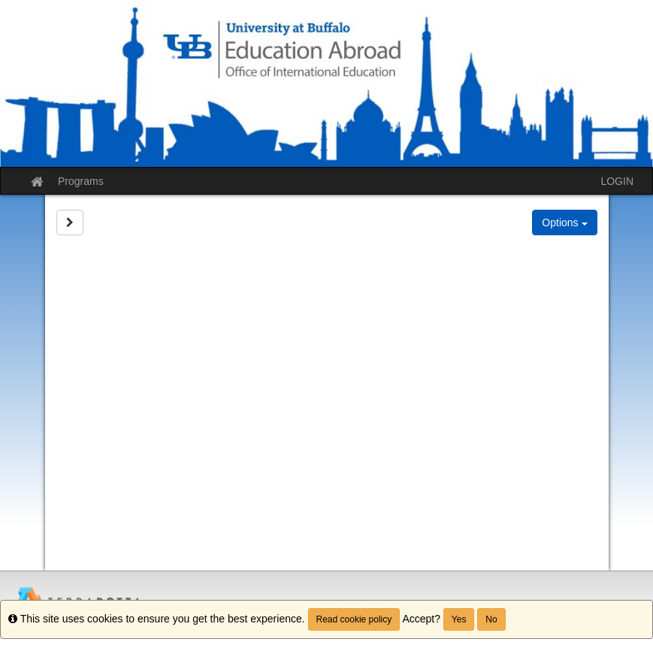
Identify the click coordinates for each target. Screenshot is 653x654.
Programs (81, 181)
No (491, 619)
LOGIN (616, 181)
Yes (459, 619)
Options (564, 222)
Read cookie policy (354, 619)
